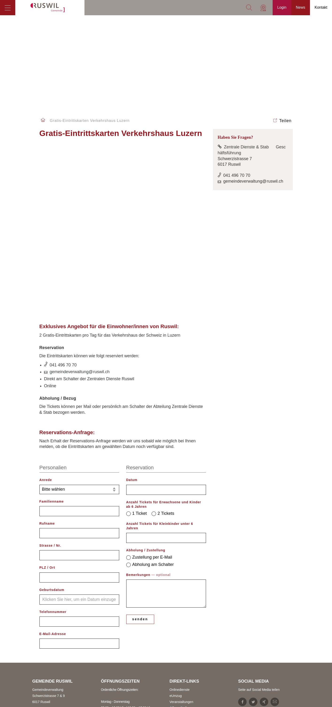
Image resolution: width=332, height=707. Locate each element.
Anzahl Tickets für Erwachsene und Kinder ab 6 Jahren (163, 343)
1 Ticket (136, 352)
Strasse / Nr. (50, 385)
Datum (131, 319)
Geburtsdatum (51, 429)
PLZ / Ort (47, 407)
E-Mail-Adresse (52, 473)
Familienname (51, 340)
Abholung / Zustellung (145, 389)
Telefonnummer (53, 451)
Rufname (47, 363)
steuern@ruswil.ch (51, 702)
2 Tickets (163, 352)
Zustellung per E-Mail (149, 396)
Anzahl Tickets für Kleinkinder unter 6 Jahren (159, 365)
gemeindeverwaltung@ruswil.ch (80, 211)
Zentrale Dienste (44, 659)
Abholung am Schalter (150, 403)
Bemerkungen (148, 414)
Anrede (45, 319)
